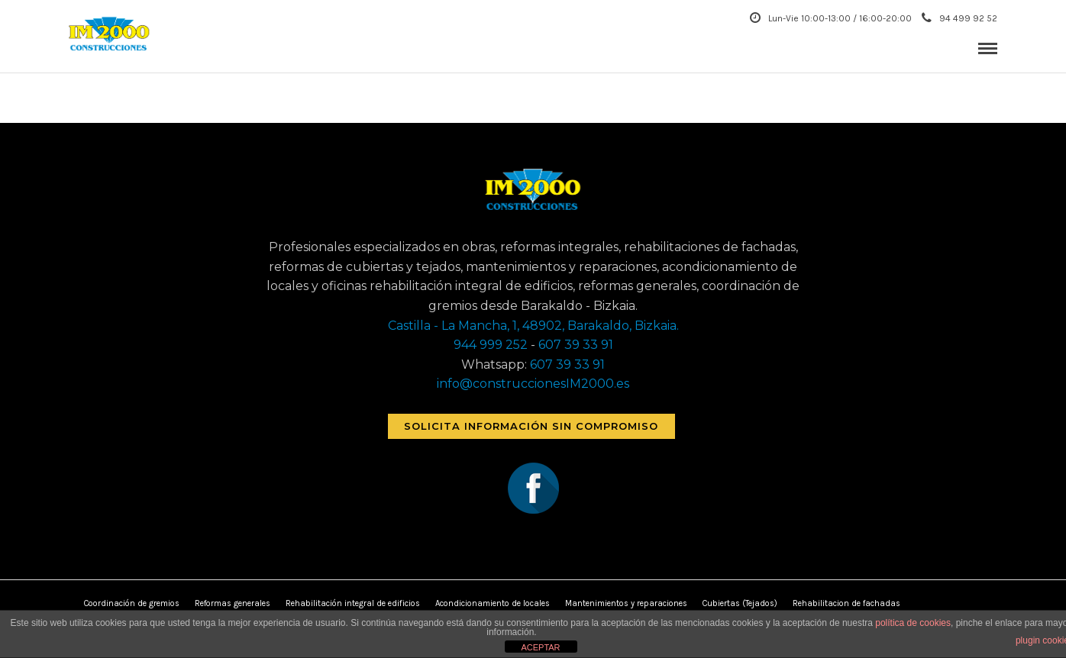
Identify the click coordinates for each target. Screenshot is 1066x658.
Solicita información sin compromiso (531, 426)
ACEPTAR (540, 647)
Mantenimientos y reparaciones (626, 603)
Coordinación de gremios (131, 603)
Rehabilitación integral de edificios (353, 603)
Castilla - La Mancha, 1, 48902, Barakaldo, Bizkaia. (533, 325)
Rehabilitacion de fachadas (846, 603)
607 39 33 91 (575, 344)
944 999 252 (491, 344)
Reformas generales (232, 603)
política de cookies (913, 623)
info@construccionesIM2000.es (533, 383)
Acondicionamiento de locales (492, 603)
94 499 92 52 (959, 18)
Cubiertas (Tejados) (740, 603)
